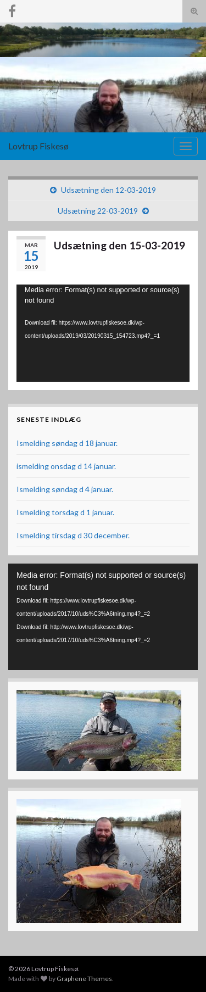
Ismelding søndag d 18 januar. (67, 443)
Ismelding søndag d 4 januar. (64, 489)
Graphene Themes (84, 978)
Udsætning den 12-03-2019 (108, 189)
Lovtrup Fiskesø (38, 146)
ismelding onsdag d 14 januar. (66, 466)
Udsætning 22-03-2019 (98, 210)
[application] (103, 333)
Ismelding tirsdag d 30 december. (73, 535)
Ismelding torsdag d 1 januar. (65, 512)
